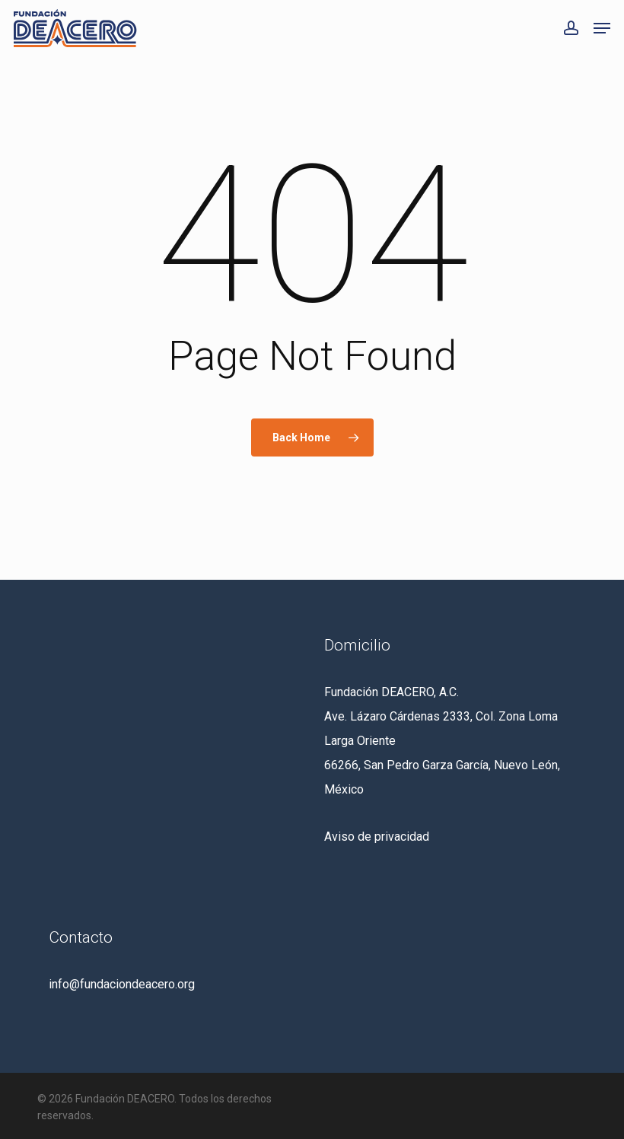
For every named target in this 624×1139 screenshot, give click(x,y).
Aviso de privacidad (376, 836)
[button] (602, 28)
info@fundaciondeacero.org (122, 984)
